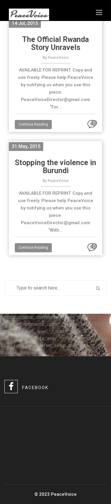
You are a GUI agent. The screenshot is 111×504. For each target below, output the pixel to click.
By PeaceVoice (56, 58)
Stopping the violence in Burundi (55, 166)
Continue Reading (33, 124)
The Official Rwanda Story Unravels (55, 43)
